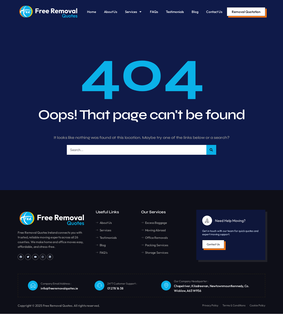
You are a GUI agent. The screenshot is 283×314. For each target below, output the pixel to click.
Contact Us (214, 12)
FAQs (154, 12)
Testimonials (175, 12)
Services (133, 11)
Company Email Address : (56, 284)
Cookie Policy (257, 305)
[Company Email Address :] (33, 286)
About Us (110, 12)
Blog (195, 12)
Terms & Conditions (233, 305)
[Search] (211, 150)
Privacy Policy (210, 305)
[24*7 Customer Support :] (99, 286)
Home (91, 12)
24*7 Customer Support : (122, 284)
